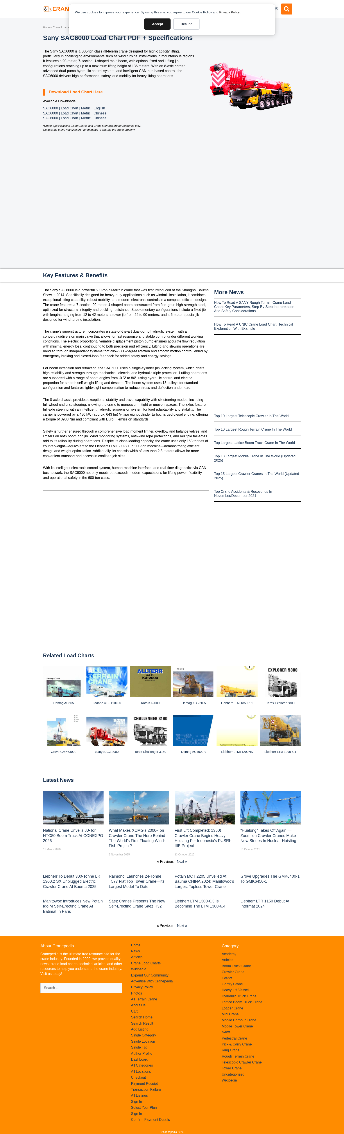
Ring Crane (231, 1050)
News (135, 951)
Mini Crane (230, 1014)
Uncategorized (233, 1074)
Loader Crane (232, 1008)
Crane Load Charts (65, 27)
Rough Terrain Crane (238, 1056)
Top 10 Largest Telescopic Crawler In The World (251, 416)
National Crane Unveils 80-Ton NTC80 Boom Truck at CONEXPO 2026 (73, 835)
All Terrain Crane (144, 999)
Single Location (143, 1041)
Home (46, 27)
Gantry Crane (232, 984)
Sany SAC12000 (106, 752)
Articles (136, 957)
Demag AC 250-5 (194, 703)
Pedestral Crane (234, 1038)
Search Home (141, 1017)
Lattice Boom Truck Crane (242, 1002)
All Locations (141, 1071)
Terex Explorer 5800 (280, 703)
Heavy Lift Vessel (235, 990)
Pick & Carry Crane (237, 1044)
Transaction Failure (146, 1089)
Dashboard (139, 1059)
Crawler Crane (233, 972)
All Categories (142, 1065)
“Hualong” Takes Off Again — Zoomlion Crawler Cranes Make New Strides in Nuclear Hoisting (268, 835)
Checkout (138, 1077)
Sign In (136, 1101)
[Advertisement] (251, 161)
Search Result (142, 1023)
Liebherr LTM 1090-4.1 (280, 752)
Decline (186, 24)
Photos (136, 993)
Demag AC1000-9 (193, 752)
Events (227, 978)
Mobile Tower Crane (237, 1026)
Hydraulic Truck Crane (239, 996)
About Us (138, 1005)
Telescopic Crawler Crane (242, 1062)
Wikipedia (138, 969)
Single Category (143, 1035)
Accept (157, 24)
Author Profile (141, 1053)
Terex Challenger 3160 (150, 752)
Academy (229, 954)
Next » (182, 861)
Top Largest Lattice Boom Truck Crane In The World (254, 443)
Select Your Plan (144, 1107)
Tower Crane (232, 1068)
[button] (286, 9)
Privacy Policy (229, 12)
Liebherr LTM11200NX (237, 752)
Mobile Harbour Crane (239, 1020)
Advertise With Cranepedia (152, 981)
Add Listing (139, 1029)
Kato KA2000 (150, 703)
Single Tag (139, 1047)
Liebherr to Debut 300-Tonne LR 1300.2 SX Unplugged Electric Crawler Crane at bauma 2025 (71, 881)
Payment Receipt (144, 1083)
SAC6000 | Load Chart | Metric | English (74, 108)
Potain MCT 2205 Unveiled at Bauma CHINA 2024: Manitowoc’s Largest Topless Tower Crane (204, 881)
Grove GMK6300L (63, 752)
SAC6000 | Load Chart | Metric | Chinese (74, 113)
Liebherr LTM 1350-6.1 (237, 703)
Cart (134, 1011)
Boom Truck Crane (236, 966)
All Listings (139, 1095)
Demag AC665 (63, 703)
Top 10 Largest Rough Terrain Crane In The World (253, 429)
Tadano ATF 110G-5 (107, 703)
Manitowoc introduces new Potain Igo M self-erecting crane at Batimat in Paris (73, 906)
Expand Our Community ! (150, 975)
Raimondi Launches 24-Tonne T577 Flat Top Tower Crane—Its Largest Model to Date (136, 881)
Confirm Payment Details (150, 1119)
